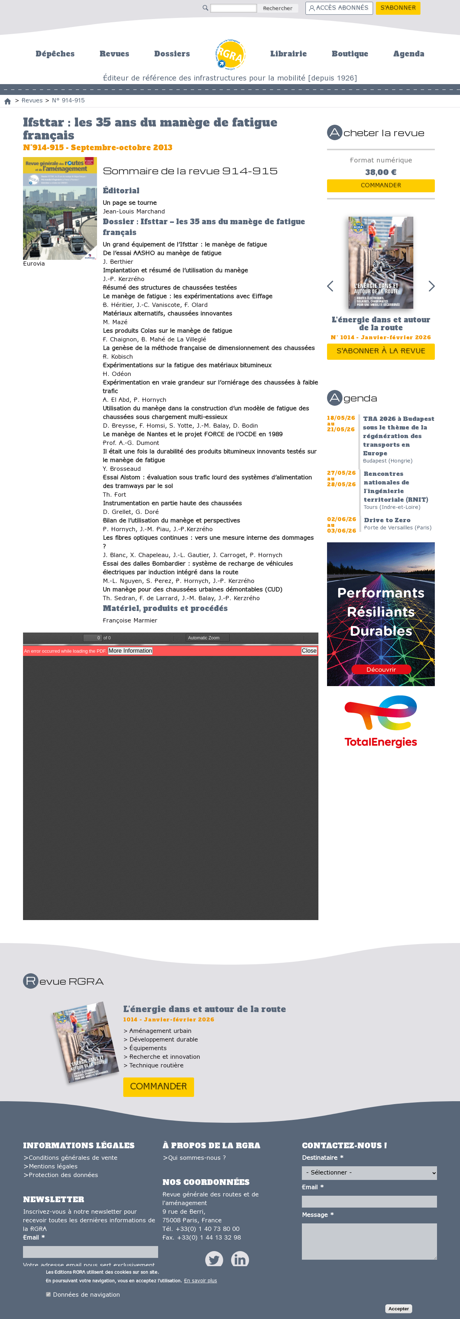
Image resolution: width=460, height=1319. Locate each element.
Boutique (350, 54)
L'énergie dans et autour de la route (381, 324)
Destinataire (323, 1158)
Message (318, 1215)
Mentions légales (53, 1166)
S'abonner (398, 8)
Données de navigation (86, 1295)
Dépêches (55, 54)
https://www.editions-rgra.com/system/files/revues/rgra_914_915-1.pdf (170, 776)
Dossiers (172, 54)
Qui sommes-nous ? (197, 1158)
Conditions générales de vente (73, 1158)
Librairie (288, 54)
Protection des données (63, 1175)
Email (34, 1238)
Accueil (230, 54)
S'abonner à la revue (381, 351)
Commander (381, 185)
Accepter (398, 1308)
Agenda (408, 54)
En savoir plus (200, 1281)
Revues (114, 54)
